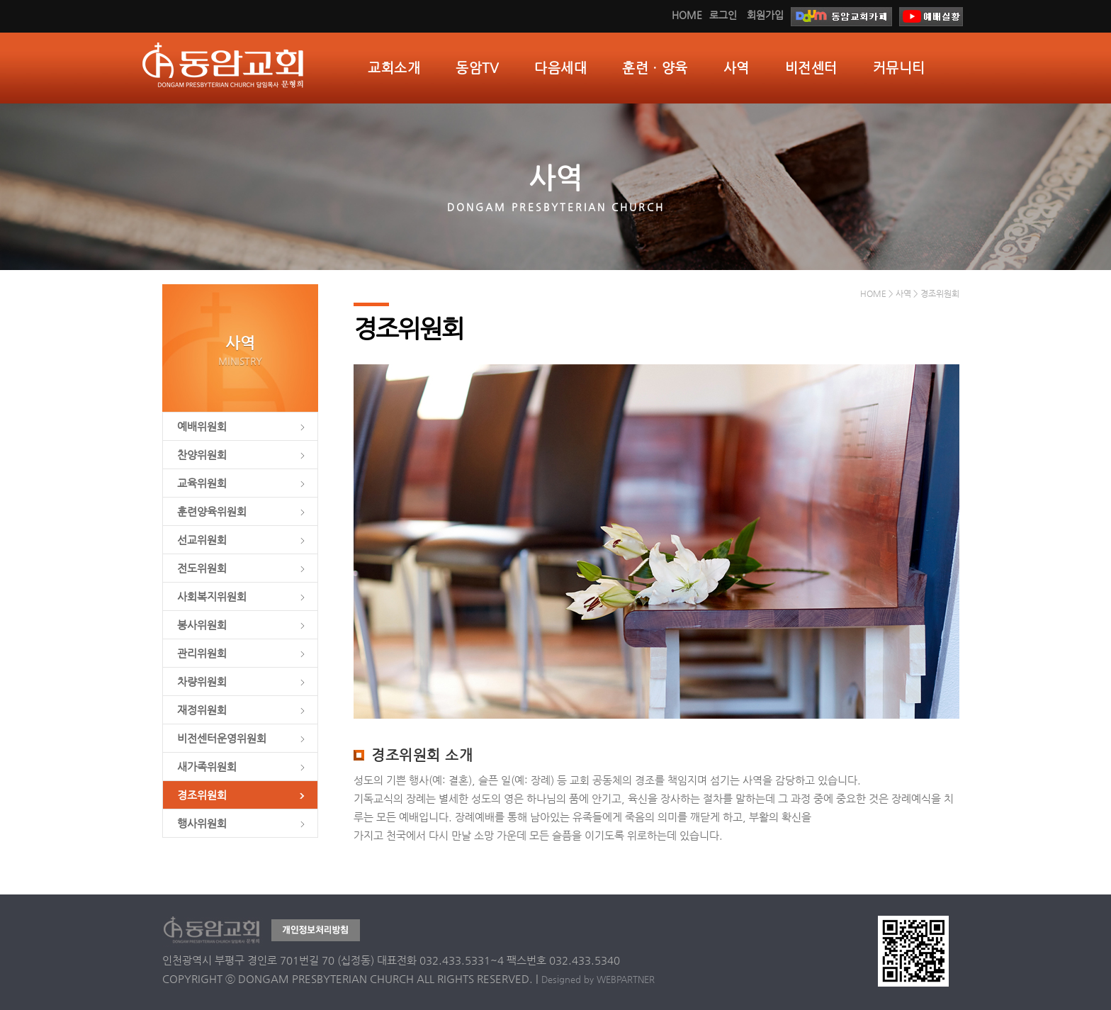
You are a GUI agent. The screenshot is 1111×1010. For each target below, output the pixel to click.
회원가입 (765, 15)
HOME (687, 15)
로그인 (723, 15)
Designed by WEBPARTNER (598, 979)
